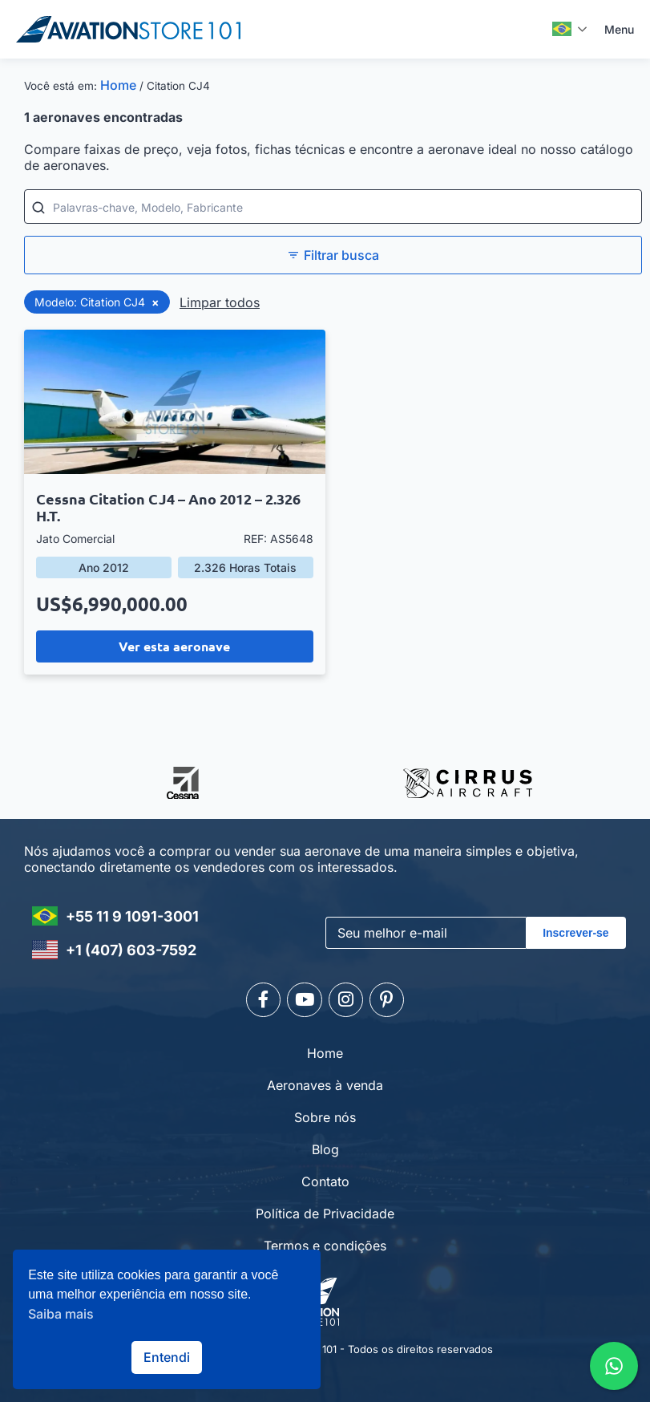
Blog (325, 1144)
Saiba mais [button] (61, 1314)
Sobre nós (325, 1112)
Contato (325, 1176)
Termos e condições (325, 1240)
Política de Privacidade (325, 1208)
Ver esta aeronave (174, 646)
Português (561, 28)
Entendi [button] (166, 1357)
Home (118, 85)
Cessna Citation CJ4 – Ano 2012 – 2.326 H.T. (168, 507)
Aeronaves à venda (325, 1080)
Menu (619, 29)
